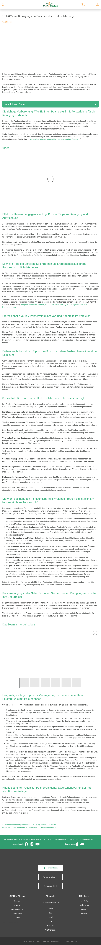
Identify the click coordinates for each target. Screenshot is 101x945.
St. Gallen (50, 926)
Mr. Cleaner (8, 839)
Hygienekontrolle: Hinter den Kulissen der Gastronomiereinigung (29, 827)
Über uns (17, 901)
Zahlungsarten (17, 914)
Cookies (66, 941)
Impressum (75, 941)
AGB (38, 941)
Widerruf (46, 941)
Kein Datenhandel (28, 941)
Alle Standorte (50, 930)
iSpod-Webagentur (13, 922)
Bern (50, 921)
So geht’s (17, 905)
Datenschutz (55, 941)
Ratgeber (19, 839)
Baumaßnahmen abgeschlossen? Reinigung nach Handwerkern (29, 825)
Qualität (17, 918)
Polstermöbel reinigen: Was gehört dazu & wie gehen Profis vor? (54, 139)
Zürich (50, 909)
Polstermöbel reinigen (33, 839)
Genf (50, 913)
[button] (95, 632)
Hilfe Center (84, 901)
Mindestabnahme (17, 909)
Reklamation (84, 905)
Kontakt (84, 909)
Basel (50, 917)
